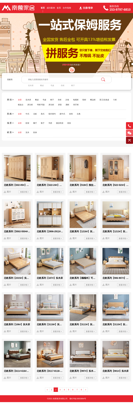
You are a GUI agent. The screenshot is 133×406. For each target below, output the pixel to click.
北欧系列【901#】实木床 (115, 374)
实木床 (31, 87)
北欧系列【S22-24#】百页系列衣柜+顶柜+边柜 (50, 188)
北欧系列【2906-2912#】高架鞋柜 (50, 234)
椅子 (75, 87)
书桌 (54, 87)
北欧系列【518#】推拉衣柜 (83, 188)
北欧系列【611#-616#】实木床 (17, 374)
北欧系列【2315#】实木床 (17, 281)
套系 (59, 9)
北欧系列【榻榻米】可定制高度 (83, 281)
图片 (9, 195)
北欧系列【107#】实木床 (50, 281)
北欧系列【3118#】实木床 (50, 328)
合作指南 (67, 9)
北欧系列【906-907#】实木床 (115, 281)
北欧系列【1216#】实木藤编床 (83, 234)
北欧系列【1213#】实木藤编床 (115, 234)
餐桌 (43, 87)
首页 (43, 9)
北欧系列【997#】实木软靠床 (83, 374)
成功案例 (51, 9)
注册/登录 (88, 9)
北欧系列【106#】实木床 (17, 328)
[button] (129, 47)
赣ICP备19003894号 (77, 402)
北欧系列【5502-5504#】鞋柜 (17, 234)
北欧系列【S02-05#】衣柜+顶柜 (17, 188)
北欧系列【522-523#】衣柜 (115, 188)
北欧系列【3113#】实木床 (83, 328)
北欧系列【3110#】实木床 (115, 328)
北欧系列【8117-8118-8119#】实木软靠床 (50, 374)
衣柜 (64, 87)
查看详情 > (24, 195)
